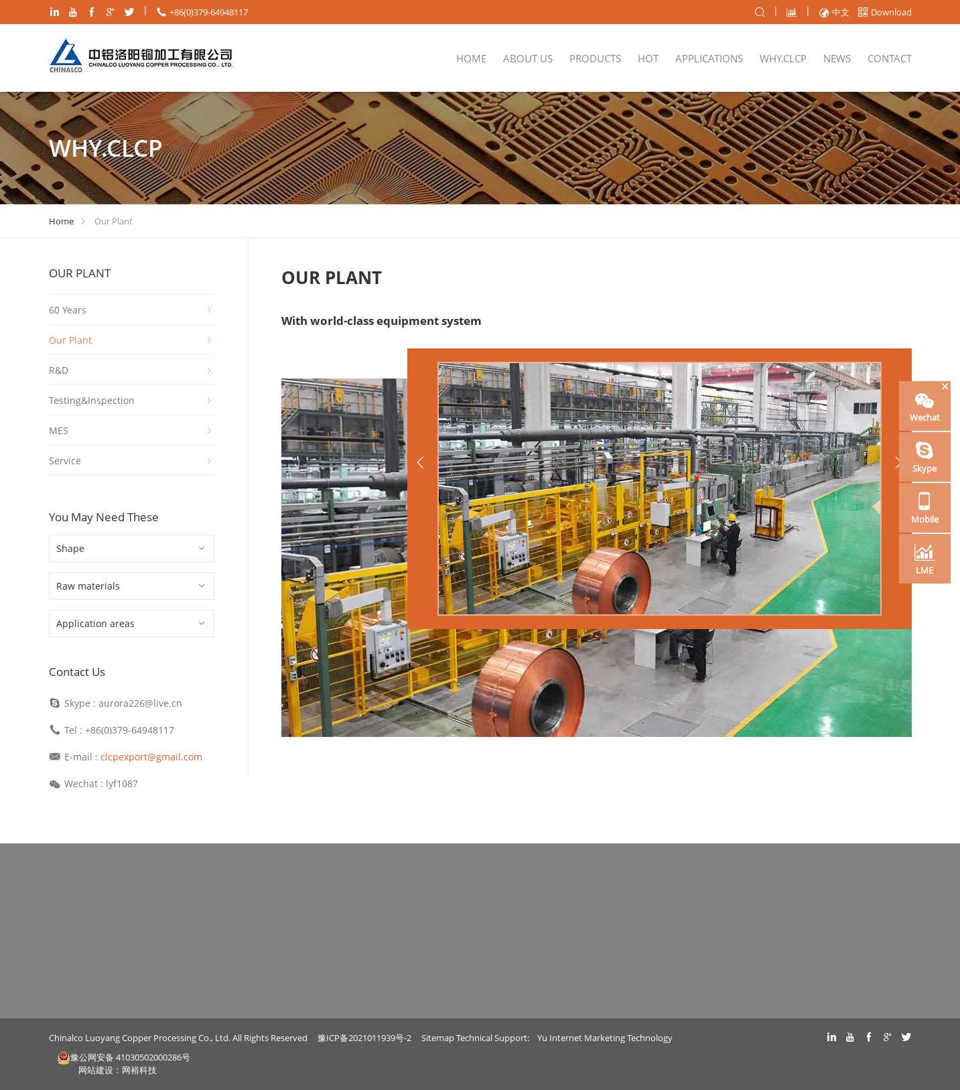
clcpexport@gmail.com (151, 756)
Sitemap (437, 1038)
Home (471, 58)
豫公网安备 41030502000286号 (123, 1057)
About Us (528, 58)
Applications (709, 58)
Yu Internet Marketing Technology (605, 1038)
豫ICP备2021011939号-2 (364, 1038)
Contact (890, 58)
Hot (648, 58)
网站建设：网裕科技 (117, 1070)
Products (595, 58)
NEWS (837, 58)
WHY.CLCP (783, 58)
